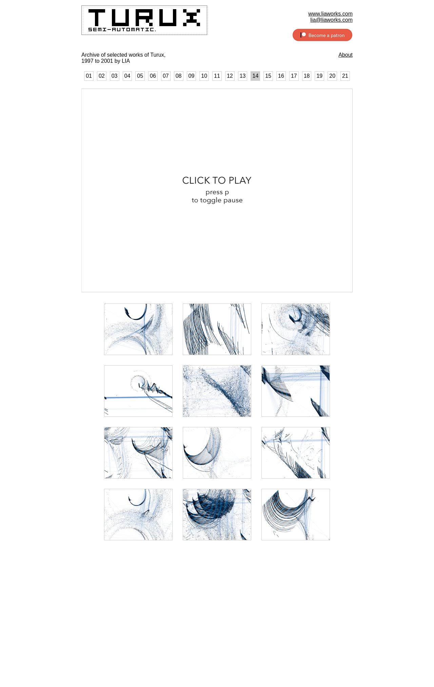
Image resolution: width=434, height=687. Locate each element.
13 (243, 76)
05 (140, 76)
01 (89, 76)
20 (332, 76)
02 (102, 76)
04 (127, 76)
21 (345, 76)
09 (192, 76)
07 (166, 76)
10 (204, 76)
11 (217, 76)
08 (179, 76)
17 (294, 76)
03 (115, 76)
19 (319, 76)
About (345, 55)
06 (153, 76)
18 (307, 76)
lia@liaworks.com (331, 20)
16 (281, 76)
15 (268, 76)
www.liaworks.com (330, 14)
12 (230, 76)
